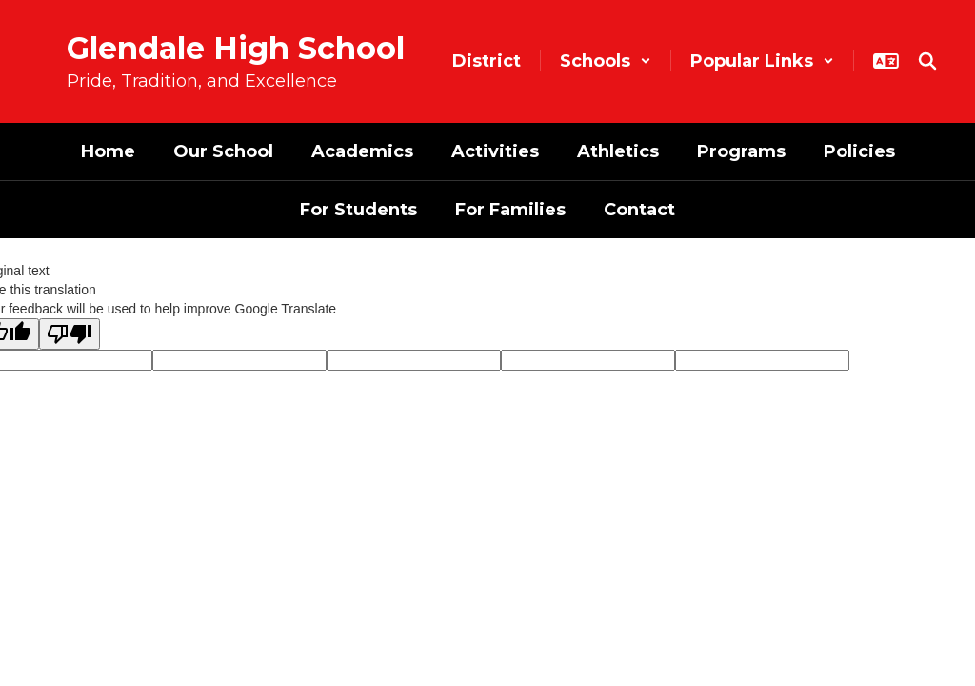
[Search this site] (927, 61)
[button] (605, 60)
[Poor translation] (69, 334)
